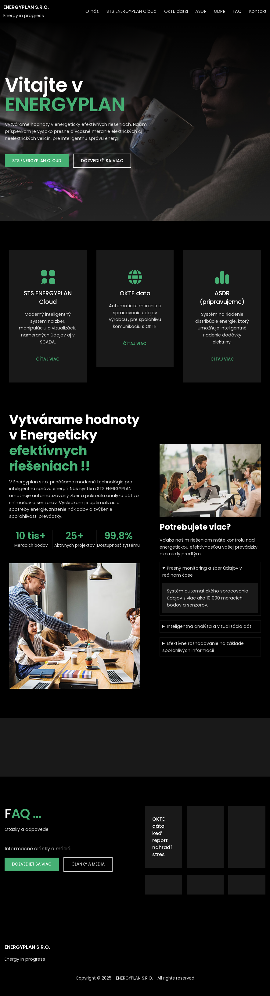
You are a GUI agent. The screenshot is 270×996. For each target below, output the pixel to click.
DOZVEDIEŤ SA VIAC (102, 161)
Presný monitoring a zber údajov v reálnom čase (202, 571)
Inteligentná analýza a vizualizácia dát (209, 626)
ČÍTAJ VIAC (47, 359)
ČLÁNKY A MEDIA (88, 864)
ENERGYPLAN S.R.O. (26, 7)
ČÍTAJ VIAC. (135, 344)
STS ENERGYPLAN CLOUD (36, 161)
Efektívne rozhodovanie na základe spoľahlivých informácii (203, 646)
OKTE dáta (158, 823)
